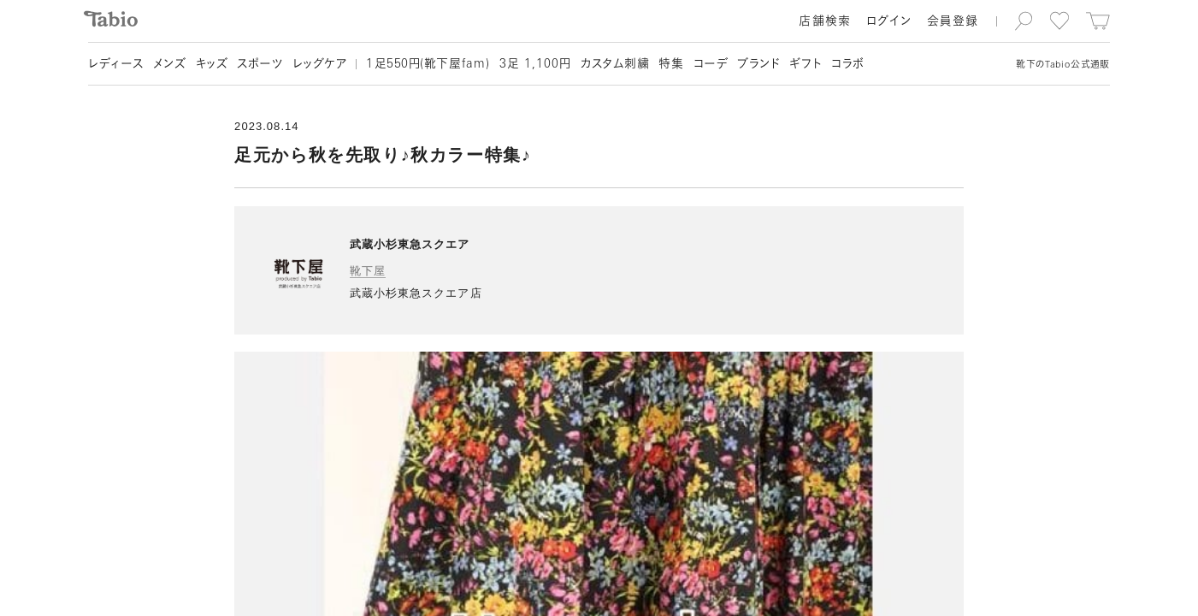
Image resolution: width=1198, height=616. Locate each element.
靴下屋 (368, 270)
